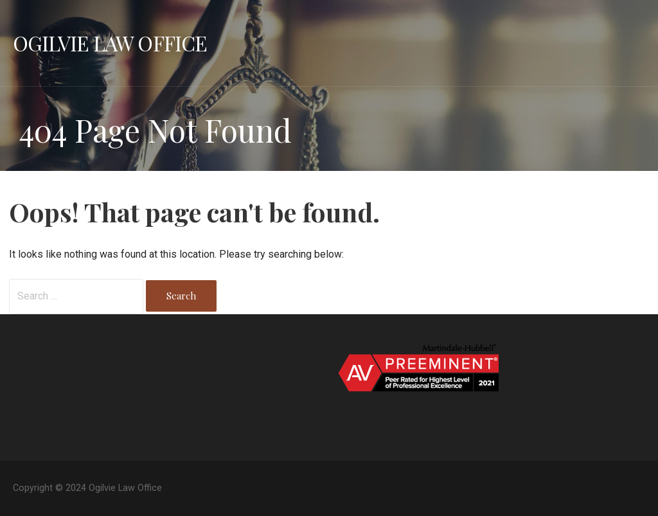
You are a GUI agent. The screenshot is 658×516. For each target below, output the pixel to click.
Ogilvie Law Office (110, 43)
